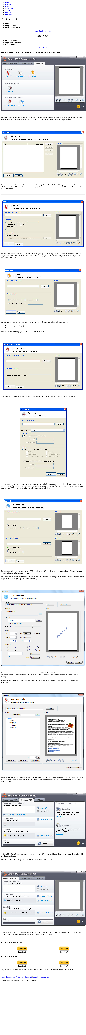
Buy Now (8, 14)
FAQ (7, 6)
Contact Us (45, 977)
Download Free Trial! (43, 31)
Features (8, 5)
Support (8, 10)
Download (8, 12)
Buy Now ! (43, 48)
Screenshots (9, 8)
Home (7, 3)
